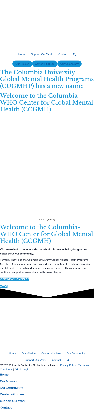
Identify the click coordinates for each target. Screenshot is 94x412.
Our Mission (22, 64)
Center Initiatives (44, 64)
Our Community (69, 64)
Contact (62, 54)
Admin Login (21, 369)
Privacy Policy (68, 365)
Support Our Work (42, 54)
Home (21, 54)
